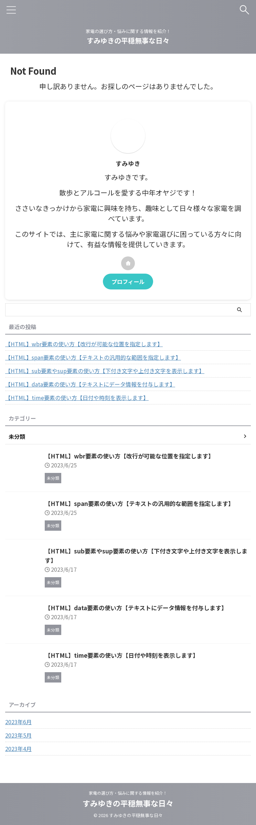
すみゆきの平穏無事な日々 (128, 40)
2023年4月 (18, 748)
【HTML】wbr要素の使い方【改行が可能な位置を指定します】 (84, 344)
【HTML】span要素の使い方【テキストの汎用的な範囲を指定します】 (93, 357)
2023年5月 (18, 735)
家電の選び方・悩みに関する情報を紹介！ (128, 793)
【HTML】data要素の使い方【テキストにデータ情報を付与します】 (90, 384)
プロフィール (128, 281)
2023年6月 (18, 722)
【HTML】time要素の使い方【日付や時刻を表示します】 (77, 397)
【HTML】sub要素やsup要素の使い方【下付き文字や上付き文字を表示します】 (104, 371)
